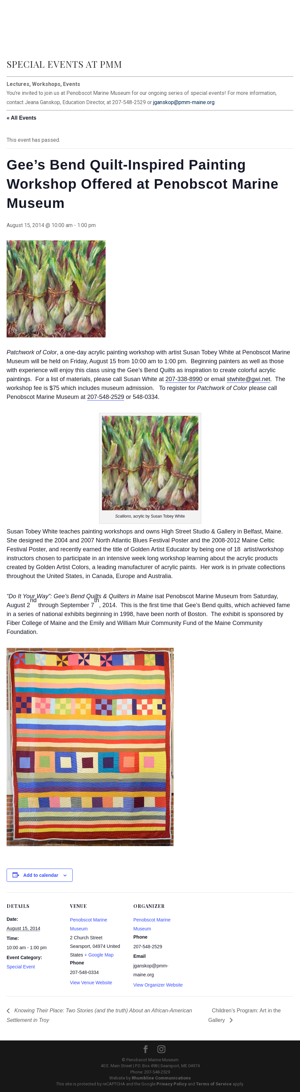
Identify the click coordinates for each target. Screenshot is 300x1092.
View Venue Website (91, 982)
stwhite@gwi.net (248, 379)
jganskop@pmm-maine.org (184, 102)
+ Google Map (99, 954)
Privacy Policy (171, 1083)
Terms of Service (214, 1083)
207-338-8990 (183, 379)
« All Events (21, 118)
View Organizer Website (158, 985)
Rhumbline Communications (161, 1077)
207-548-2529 (105, 397)
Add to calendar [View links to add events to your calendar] (40, 875)
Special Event (21, 966)
